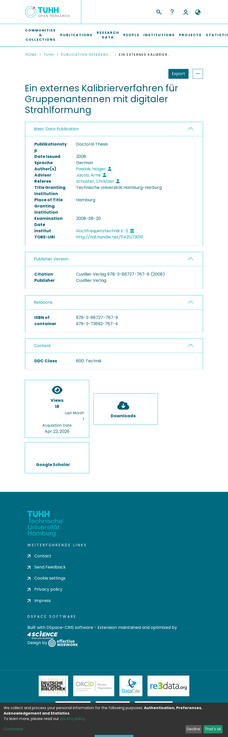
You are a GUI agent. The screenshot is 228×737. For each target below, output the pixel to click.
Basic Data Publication (56, 129)
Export (153, 74)
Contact (39, 556)
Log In (185, 11)
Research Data (108, 35)
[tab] (114, 129)
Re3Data (168, 685)
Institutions (159, 35)
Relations (43, 302)
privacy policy (72, 718)
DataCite (131, 686)
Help (172, 11)
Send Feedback (46, 567)
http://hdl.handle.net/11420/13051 (109, 237)
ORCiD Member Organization (94, 686)
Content (42, 346)
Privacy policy (44, 589)
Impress (39, 601)
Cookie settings (46, 578)
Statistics (177, 74)
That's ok (213, 729)
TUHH (49, 54)
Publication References (86, 54)
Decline (193, 729)
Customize (13, 729)
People (131, 35)
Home (31, 54)
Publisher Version (51, 259)
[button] (197, 12)
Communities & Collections (40, 35)
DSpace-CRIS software (69, 627)
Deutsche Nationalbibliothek (53, 686)
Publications (76, 35)
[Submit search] (159, 11)
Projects (190, 35)
